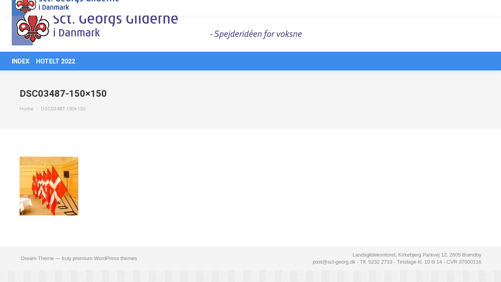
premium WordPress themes (105, 270)
